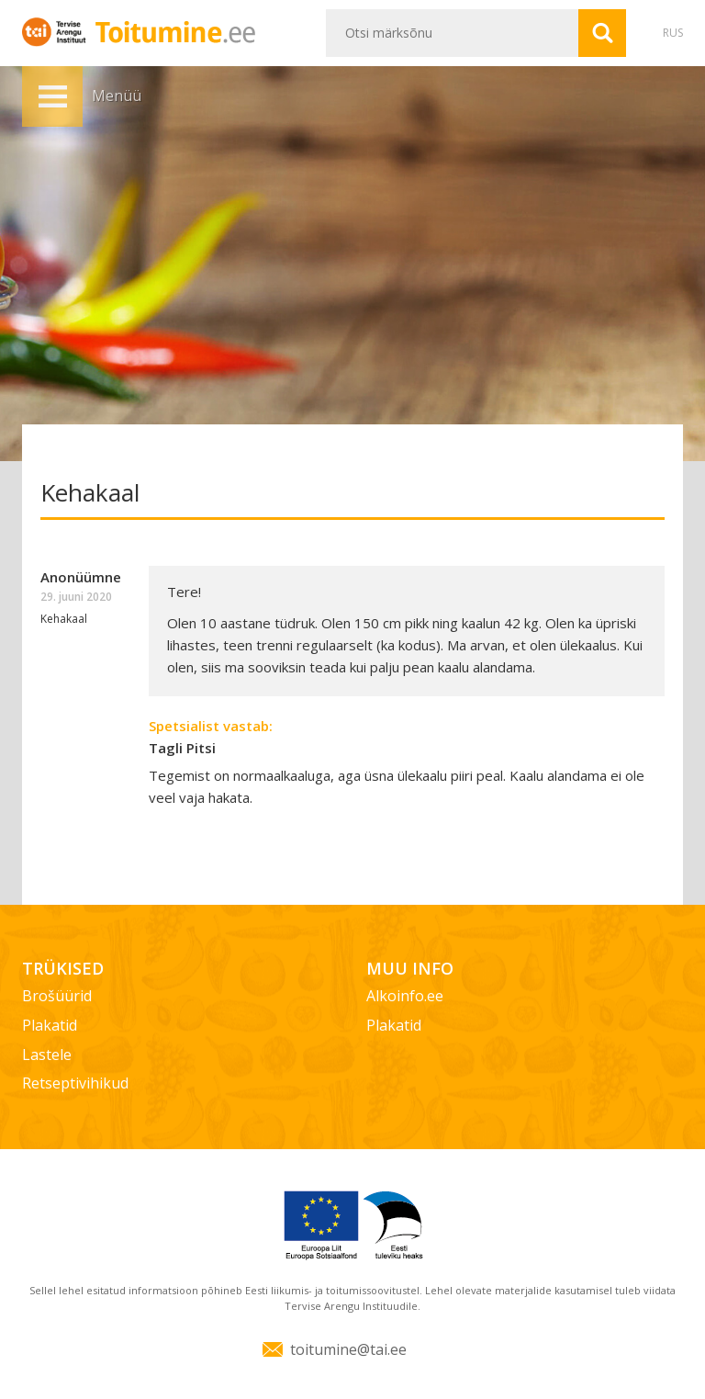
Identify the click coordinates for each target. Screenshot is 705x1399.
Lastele (47, 1054)
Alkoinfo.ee (404, 996)
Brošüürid (57, 996)
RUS (673, 32)
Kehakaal (63, 618)
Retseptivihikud (75, 1083)
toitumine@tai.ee (348, 1349)
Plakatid (49, 1025)
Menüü (52, 96)
